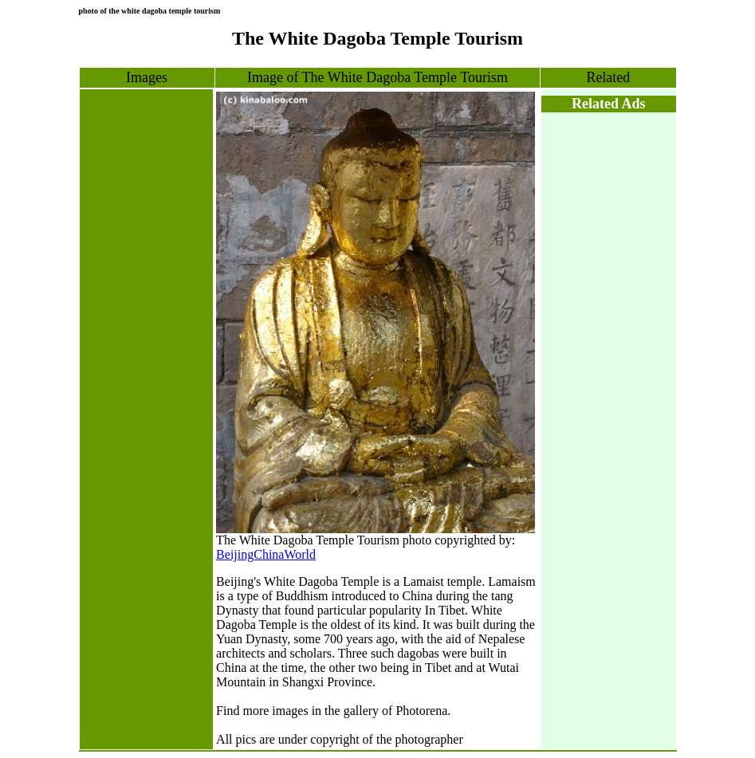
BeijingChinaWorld (266, 554)
